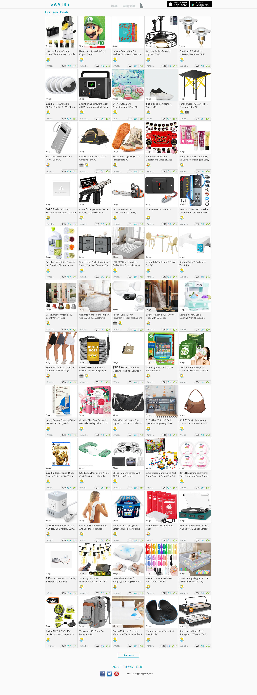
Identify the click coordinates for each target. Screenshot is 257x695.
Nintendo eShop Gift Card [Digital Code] (92, 53)
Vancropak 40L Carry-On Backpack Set (91, 633)
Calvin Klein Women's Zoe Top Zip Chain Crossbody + (127, 422)
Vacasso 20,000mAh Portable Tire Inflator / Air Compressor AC (193, 212)
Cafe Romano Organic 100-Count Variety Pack (59, 316)
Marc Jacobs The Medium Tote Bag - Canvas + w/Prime (127, 370)
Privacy (128, 666)
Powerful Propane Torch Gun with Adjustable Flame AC (94, 211)
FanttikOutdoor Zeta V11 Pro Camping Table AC (193, 105)
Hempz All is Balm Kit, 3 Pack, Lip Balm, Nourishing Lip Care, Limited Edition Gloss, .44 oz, (194, 159)
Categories (129, 5)
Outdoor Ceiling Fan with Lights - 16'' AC (158, 53)
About (117, 666)
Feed (139, 666)
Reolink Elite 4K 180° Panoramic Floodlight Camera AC (127, 317)
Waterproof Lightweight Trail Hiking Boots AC (127, 158)
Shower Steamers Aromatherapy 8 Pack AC (125, 105)
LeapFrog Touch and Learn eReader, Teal (159, 369)
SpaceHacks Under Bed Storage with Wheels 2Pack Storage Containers (193, 634)
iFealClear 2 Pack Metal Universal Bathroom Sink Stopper (191, 54)
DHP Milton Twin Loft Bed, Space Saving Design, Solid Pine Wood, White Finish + (160, 423)
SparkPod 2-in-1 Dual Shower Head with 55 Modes (160, 316)
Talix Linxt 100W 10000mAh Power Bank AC (59, 158)
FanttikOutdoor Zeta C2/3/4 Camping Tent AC (92, 158)
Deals (114, 5)
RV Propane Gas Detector (159, 209)
